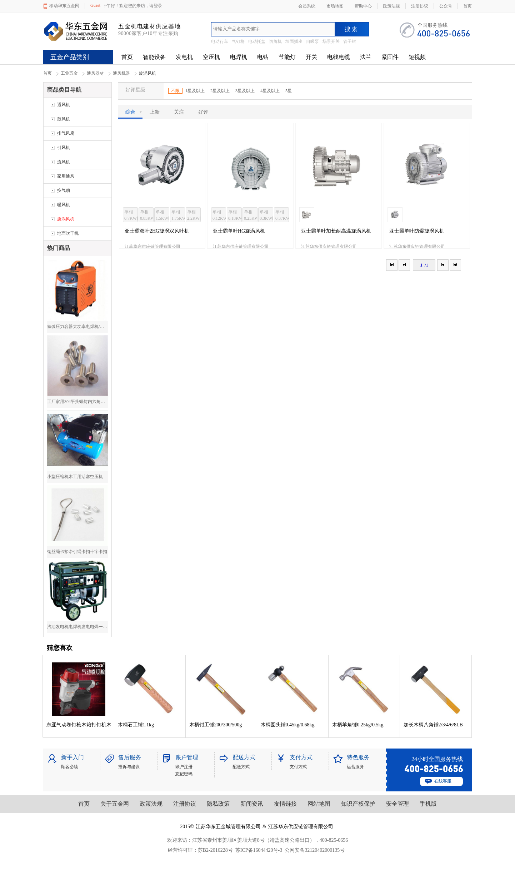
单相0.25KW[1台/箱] (251, 215)
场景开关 (331, 41)
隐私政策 (218, 804)
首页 (127, 57)
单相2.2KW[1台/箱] (194, 215)
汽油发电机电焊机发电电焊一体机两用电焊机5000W (77, 626)
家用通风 (65, 176)
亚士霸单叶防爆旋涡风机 (416, 231)
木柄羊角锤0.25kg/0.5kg (358, 724)
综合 (133, 112)
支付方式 (298, 766)
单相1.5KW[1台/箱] (162, 215)
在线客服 (442, 781)
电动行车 (219, 41)
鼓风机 (63, 118)
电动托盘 (256, 41)
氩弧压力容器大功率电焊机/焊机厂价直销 (77, 326)
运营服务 (355, 766)
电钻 (263, 57)
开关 (311, 57)
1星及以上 (195, 90)
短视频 (417, 57)
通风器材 (95, 73)
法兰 (365, 57)
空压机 (211, 57)
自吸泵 (312, 41)
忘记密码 (183, 773)
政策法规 (151, 804)
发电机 (184, 57)
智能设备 (154, 57)
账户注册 (183, 766)
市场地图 (335, 6)
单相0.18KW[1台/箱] (235, 215)
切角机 (275, 41)
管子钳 (349, 41)
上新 (155, 112)
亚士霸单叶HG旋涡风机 (239, 231)
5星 (288, 90)
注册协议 (184, 804)
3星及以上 (245, 90)
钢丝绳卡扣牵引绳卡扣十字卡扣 (77, 551)
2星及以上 (220, 90)
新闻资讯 (251, 804)
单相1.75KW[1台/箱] (178, 215)
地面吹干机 (68, 233)
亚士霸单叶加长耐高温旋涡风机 (336, 231)
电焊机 (238, 57)
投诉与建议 (129, 766)
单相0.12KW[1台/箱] (219, 215)
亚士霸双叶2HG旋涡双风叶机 (157, 231)
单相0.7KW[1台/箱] (131, 215)
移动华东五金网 (64, 5)
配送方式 (241, 766)
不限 (175, 90)
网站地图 (319, 804)
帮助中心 (363, 6)
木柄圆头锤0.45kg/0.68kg (288, 724)
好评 (203, 112)
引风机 (63, 147)
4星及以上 (270, 90)
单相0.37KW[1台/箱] (282, 215)
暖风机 (63, 204)
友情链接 (285, 804)
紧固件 (390, 57)
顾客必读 (69, 766)
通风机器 (121, 73)
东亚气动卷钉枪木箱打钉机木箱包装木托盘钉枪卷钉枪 (78, 724)
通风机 (63, 104)
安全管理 (397, 804)
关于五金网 (114, 804)
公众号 (445, 6)
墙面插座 (293, 41)
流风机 (63, 161)
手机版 (428, 804)
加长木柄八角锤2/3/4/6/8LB (433, 724)
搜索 (352, 29)
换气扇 (63, 190)
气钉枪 (238, 41)
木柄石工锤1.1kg (136, 724)
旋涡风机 (65, 219)
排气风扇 (65, 133)
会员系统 (306, 6)
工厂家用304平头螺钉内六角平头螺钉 (77, 401)
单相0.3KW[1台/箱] (266, 215)
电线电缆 (338, 57)
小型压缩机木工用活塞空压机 (75, 476)
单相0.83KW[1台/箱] (147, 215)
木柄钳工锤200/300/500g (215, 724)
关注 (179, 112)
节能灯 (287, 57)
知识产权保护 (358, 804)
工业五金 (69, 73)
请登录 (155, 5)
